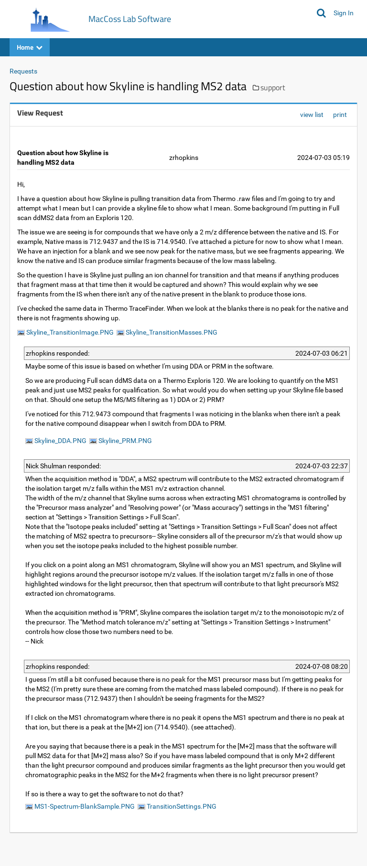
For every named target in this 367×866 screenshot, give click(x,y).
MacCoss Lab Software (129, 18)
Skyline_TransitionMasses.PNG (167, 332)
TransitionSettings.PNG (177, 806)
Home (30, 47)
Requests (23, 71)
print (340, 114)
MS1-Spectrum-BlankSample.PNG (80, 806)
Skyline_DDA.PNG (55, 440)
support (272, 87)
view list (312, 114)
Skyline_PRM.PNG (120, 440)
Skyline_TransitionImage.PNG (65, 332)
